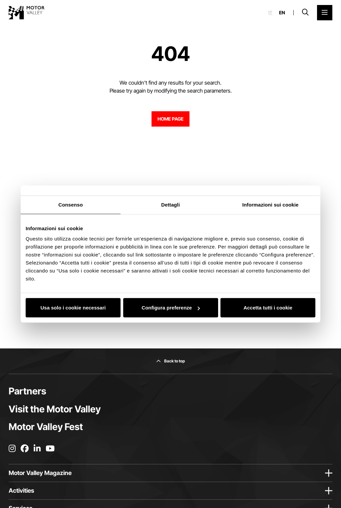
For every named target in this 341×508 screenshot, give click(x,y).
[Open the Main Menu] (324, 12)
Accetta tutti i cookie (267, 307)
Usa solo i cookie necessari (73, 307)
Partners (27, 391)
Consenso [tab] (70, 204)
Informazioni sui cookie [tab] (270, 204)
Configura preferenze (171, 307)
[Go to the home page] (27, 12)
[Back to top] (170, 361)
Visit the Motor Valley (55, 409)
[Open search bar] (305, 13)
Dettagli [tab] (170, 204)
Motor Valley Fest (46, 426)
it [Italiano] (270, 12)
